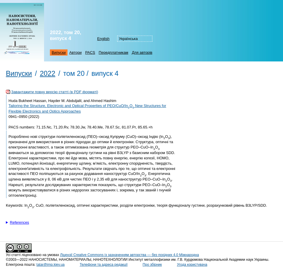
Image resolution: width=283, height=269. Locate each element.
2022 (47, 73)
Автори (75, 52)
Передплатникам (113, 52)
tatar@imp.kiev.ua (50, 265)
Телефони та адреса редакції (103, 265)
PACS (90, 52)
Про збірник (152, 265)
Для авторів (142, 52)
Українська (128, 38)
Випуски (59, 52)
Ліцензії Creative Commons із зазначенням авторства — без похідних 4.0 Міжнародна (129, 255)
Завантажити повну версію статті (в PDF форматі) (54, 92)
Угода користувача (192, 265)
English (103, 38)
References (19, 222)
